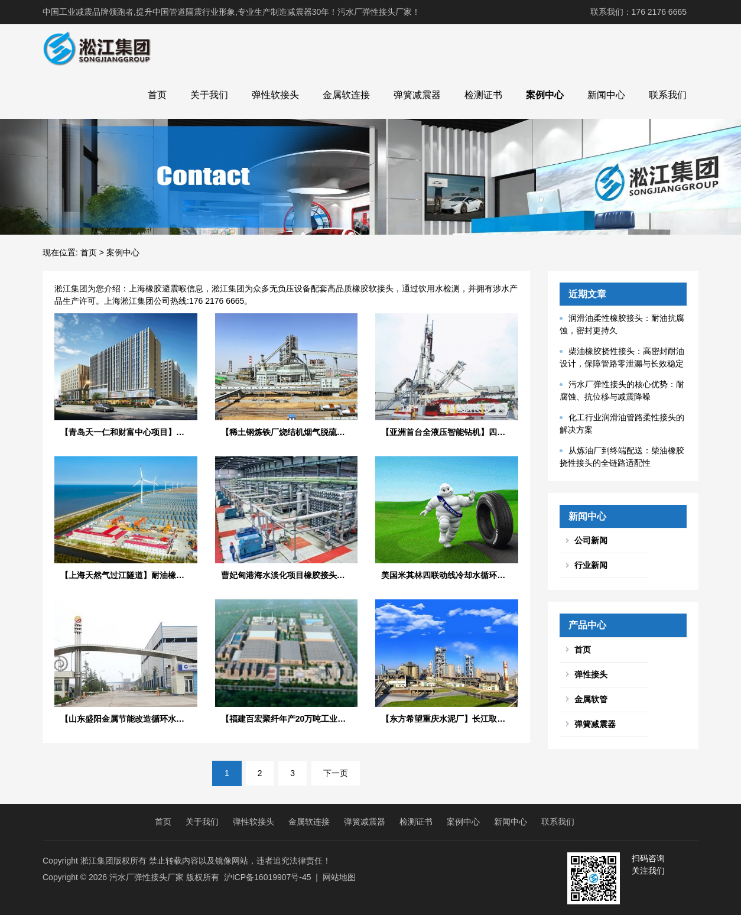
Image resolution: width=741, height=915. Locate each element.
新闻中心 (606, 95)
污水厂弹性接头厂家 (146, 877)
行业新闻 (590, 565)
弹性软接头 (275, 95)
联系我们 (668, 95)
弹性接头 (590, 674)
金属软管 (590, 699)
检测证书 (483, 95)
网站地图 (339, 877)
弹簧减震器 (417, 95)
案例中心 (545, 95)
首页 (157, 95)
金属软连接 (346, 95)
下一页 (335, 773)
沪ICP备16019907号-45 (267, 877)
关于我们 (209, 95)
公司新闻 (590, 540)
